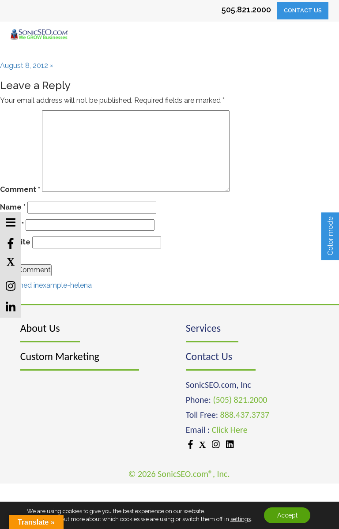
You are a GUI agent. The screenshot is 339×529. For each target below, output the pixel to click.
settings (240, 519)
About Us (40, 328)
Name (13, 207)
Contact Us (303, 10)
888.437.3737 (244, 414)
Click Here (230, 429)
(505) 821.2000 (240, 399)
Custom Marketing (59, 356)
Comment (20, 189)
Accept (287, 515)
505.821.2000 (246, 9)
